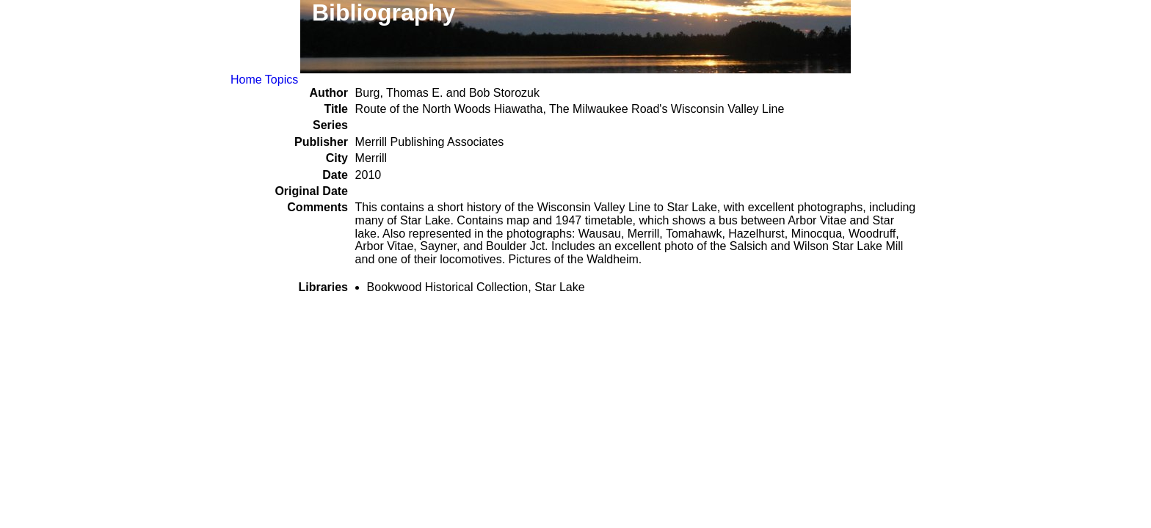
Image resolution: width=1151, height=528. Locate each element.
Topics (281, 79)
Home (246, 79)
